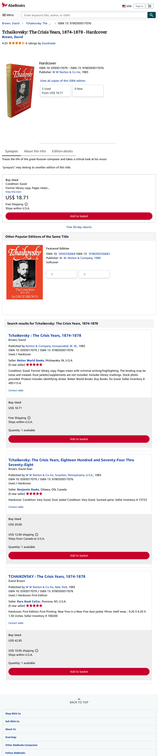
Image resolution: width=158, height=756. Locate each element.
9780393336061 (99, 253)
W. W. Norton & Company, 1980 (80, 258)
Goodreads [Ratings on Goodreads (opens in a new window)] (49, 43)
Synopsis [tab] (11, 151)
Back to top (79, 702)
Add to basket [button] (79, 216)
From (55, 90)
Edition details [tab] (62, 151)
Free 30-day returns (79, 227)
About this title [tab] (35, 151)
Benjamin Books (28, 489)
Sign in (139, 6)
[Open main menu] (9, 15)
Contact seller (15, 390)
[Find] (152, 15)
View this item (13, 191)
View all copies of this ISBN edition (62, 80)
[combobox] (84, 15)
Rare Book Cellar (28, 601)
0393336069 (67, 253)
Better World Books (30, 360)
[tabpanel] (77, 163)
